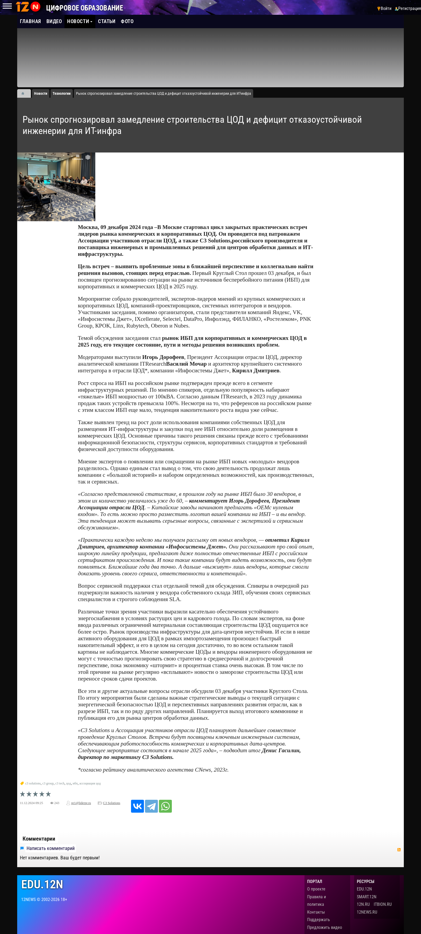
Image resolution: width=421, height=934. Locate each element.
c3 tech (59, 783)
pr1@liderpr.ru (81, 803)
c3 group (48, 783)
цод (68, 783)
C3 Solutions (111, 803)
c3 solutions (33, 783)
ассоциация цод (90, 783)
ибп (75, 783)
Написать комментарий (51, 848)
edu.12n (42, 884)
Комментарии (39, 838)
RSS (399, 850)
